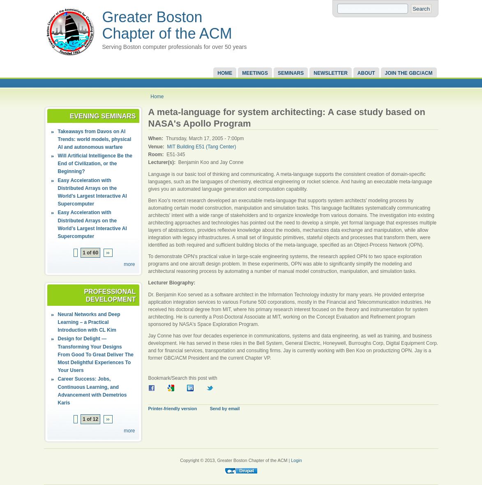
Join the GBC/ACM (409, 73)
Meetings (255, 73)
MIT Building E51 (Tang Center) (201, 147)
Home (224, 73)
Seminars (291, 73)
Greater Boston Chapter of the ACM (167, 25)
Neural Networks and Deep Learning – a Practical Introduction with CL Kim (89, 322)
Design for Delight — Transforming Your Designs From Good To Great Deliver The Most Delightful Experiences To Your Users (96, 354)
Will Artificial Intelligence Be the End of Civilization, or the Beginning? (95, 163)
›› (108, 253)
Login (296, 460)
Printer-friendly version (172, 408)
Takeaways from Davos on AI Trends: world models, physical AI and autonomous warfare (94, 139)
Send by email (225, 408)
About (366, 73)
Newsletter (331, 73)
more (129, 264)
